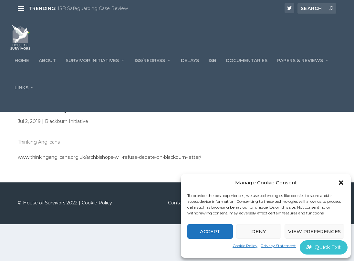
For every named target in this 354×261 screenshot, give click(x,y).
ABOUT (47, 68)
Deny (258, 231)
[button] (341, 182)
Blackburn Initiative (66, 158)
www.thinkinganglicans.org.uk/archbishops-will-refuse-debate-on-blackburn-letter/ (109, 194)
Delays (190, 68)
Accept (210, 231)
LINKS (21, 94)
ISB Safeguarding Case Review (93, 8)
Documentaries (246, 68)
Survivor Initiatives (92, 68)
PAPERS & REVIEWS (300, 68)
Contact (177, 240)
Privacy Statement (278, 245)
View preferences (314, 231)
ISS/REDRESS (150, 68)
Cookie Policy (245, 245)
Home (22, 68)
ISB (212, 68)
